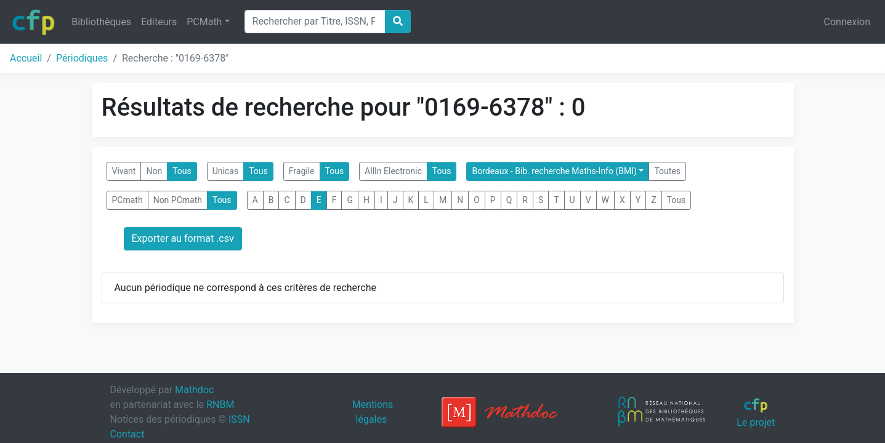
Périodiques (82, 58)
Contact (127, 434)
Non (154, 171)
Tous (182, 171)
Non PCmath (177, 200)
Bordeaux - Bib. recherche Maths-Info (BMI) (554, 171)
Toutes (667, 171)
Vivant (124, 171)
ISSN (239, 419)
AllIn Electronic (393, 171)
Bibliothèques (101, 22)
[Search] (315, 21)
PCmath (127, 200)
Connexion (847, 22)
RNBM (220, 404)
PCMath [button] (204, 22)
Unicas (225, 171)
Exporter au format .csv (183, 238)
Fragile (302, 171)
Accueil (26, 58)
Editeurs (159, 22)
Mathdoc (194, 390)
